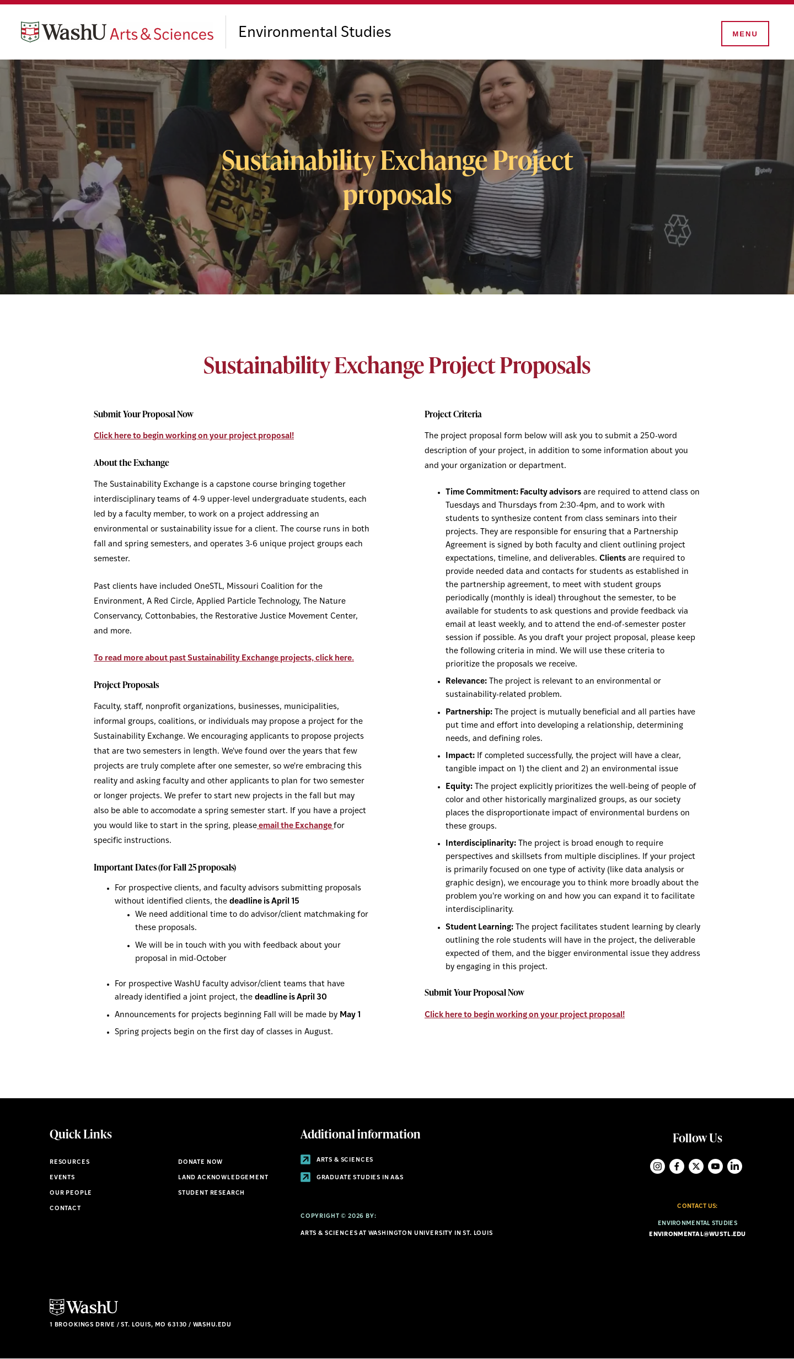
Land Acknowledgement (223, 1178)
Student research (211, 1193)
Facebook (677, 1166)
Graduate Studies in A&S (352, 1178)
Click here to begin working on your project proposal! (194, 436)
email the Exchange (294, 826)
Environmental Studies (314, 33)
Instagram (657, 1166)
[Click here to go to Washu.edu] (84, 1314)
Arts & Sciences (337, 1160)
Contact (65, 1209)
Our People (71, 1193)
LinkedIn (735, 1166)
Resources (69, 1162)
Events (62, 1178)
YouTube (715, 1166)
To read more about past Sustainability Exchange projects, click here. (224, 658)
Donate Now (200, 1162)
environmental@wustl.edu (697, 1235)
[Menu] (744, 34)
